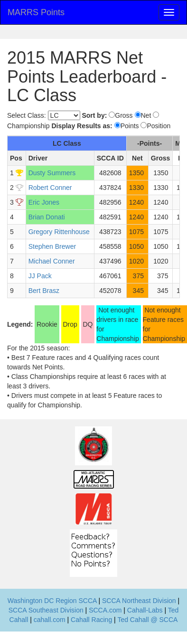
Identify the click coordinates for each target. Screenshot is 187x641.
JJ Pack (40, 276)
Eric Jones (43, 202)
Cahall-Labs (145, 610)
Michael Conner (51, 261)
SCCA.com (105, 610)
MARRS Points (36, 12)
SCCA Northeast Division (139, 600)
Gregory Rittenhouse (59, 232)
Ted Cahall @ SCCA (147, 619)
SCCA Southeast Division (46, 610)
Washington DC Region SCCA (52, 600)
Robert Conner (50, 187)
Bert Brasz (43, 290)
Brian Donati (46, 217)
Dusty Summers (52, 173)
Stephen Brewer (52, 246)
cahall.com (49, 619)
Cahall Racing (91, 619)
